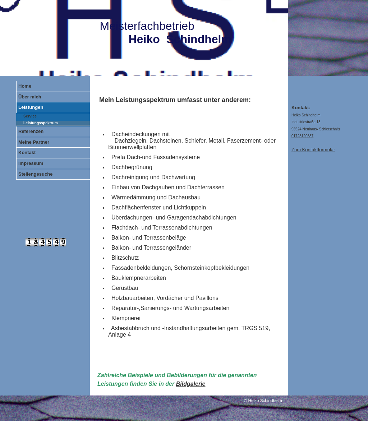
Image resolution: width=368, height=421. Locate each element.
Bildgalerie (191, 384)
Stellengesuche (35, 174)
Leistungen (30, 107)
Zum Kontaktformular (313, 149)
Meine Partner (33, 142)
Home (24, 86)
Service (30, 116)
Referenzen (30, 131)
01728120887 (302, 136)
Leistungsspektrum (40, 123)
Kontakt (27, 152)
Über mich (29, 97)
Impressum (30, 163)
